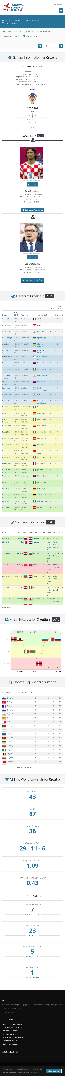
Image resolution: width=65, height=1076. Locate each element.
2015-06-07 (6, 599)
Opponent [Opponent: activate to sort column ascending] (6, 692)
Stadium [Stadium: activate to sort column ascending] (56, 532)
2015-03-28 (6, 605)
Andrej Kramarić (33, 914)
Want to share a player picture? (13, 1037)
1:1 (43, 587)
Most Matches (32, 925)
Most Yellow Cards (32, 946)
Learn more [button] (34, 1072)
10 (42, 722)
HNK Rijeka (41, 331)
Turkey (9, 702)
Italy (8, 750)
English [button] (58, 4)
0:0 (43, 576)
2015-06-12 (6, 587)
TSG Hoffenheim (43, 495)
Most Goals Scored (32, 904)
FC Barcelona (41, 413)
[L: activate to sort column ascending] (56, 692)
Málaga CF (40, 507)
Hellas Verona (42, 501)
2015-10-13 (6, 542)
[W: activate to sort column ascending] (47, 692)
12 (42, 698)
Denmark (10, 762)
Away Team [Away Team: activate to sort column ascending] (33, 532)
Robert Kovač (32, 956)
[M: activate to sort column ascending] (42, 692)
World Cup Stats (30, 36)
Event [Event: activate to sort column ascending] (49, 532)
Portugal (10, 726)
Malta (9, 722)
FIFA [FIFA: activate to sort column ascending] (62, 532)
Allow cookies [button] (53, 1071)
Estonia (9, 734)
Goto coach (32, 210)
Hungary (10, 746)
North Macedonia (13, 738)
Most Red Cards (32, 967)
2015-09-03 (6, 576)
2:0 (43, 565)
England (10, 714)
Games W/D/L (32, 843)
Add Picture (32, 184)
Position (24, 315)
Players (19, 32)
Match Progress (44, 32)
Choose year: (41, 41)
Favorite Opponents (11, 36)
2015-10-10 (6, 553)
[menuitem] (36, 631)
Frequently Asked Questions (12, 1027)
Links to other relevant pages (12, 1024)
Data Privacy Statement (10, 1044)
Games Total (32, 791)
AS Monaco (41, 319)
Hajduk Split (41, 325)
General (7, 32)
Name (4, 315)
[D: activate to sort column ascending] (52, 692)
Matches (30, 32)
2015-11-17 (6, 538)
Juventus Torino (42, 470)
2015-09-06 (6, 565)
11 (42, 710)
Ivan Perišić (32, 935)
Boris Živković (32, 977)
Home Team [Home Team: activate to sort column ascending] (22, 532)
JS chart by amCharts (54, 668)
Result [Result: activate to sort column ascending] (43, 532)
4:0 (43, 599)
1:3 (43, 538)
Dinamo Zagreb (42, 363)
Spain (9, 718)
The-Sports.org (39, 84)
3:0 (43, 553)
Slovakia (10, 710)
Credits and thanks (9, 1034)
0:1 (43, 542)
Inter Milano (41, 407)
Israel (9, 730)
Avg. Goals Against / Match (32, 878)
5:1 (43, 605)
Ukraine (10, 742)
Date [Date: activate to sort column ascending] (4, 532)
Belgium (10, 754)
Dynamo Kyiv (41, 338)
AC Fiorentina (42, 432)
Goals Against (32, 826)
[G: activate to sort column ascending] (60, 692)
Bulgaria (10, 758)
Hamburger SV (42, 489)
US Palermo (41, 457)
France (9, 706)
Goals (32, 809)
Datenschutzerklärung (10, 1041)
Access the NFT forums (10, 1031)
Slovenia (10, 698)
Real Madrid (41, 426)
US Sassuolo (41, 369)
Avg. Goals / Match (32, 860)
